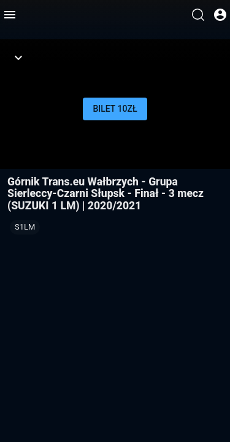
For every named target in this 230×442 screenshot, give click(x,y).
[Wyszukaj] (198, 14)
